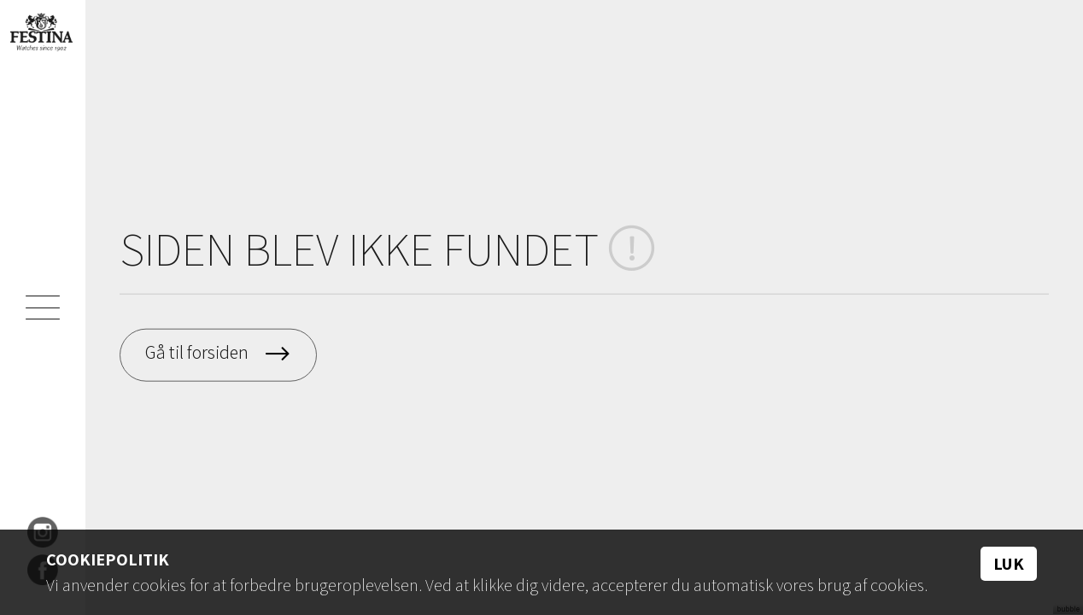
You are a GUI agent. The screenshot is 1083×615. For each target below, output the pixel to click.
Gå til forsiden (198, 353)
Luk (1008, 564)
